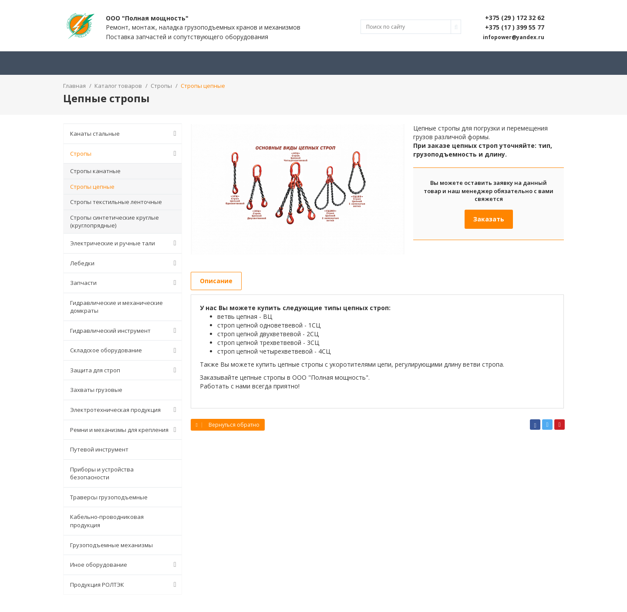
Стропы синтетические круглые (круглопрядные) (114, 222)
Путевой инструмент (99, 449)
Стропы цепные (92, 187)
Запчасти (125, 282)
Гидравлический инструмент (125, 330)
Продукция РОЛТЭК (125, 584)
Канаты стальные (125, 133)
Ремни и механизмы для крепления (125, 429)
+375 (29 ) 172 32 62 (514, 17)
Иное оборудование (125, 564)
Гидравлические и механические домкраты (116, 307)
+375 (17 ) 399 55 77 (514, 27)
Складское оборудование (125, 350)
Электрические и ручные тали (125, 243)
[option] (298, 189)
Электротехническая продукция (125, 409)
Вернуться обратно (228, 424)
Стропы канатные (95, 171)
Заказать (488, 219)
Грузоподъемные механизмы (111, 545)
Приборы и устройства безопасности (102, 473)
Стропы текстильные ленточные (116, 202)
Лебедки (125, 263)
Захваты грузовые (96, 390)
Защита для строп (125, 370)
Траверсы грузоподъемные (109, 497)
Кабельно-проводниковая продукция (107, 521)
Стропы (125, 153)
